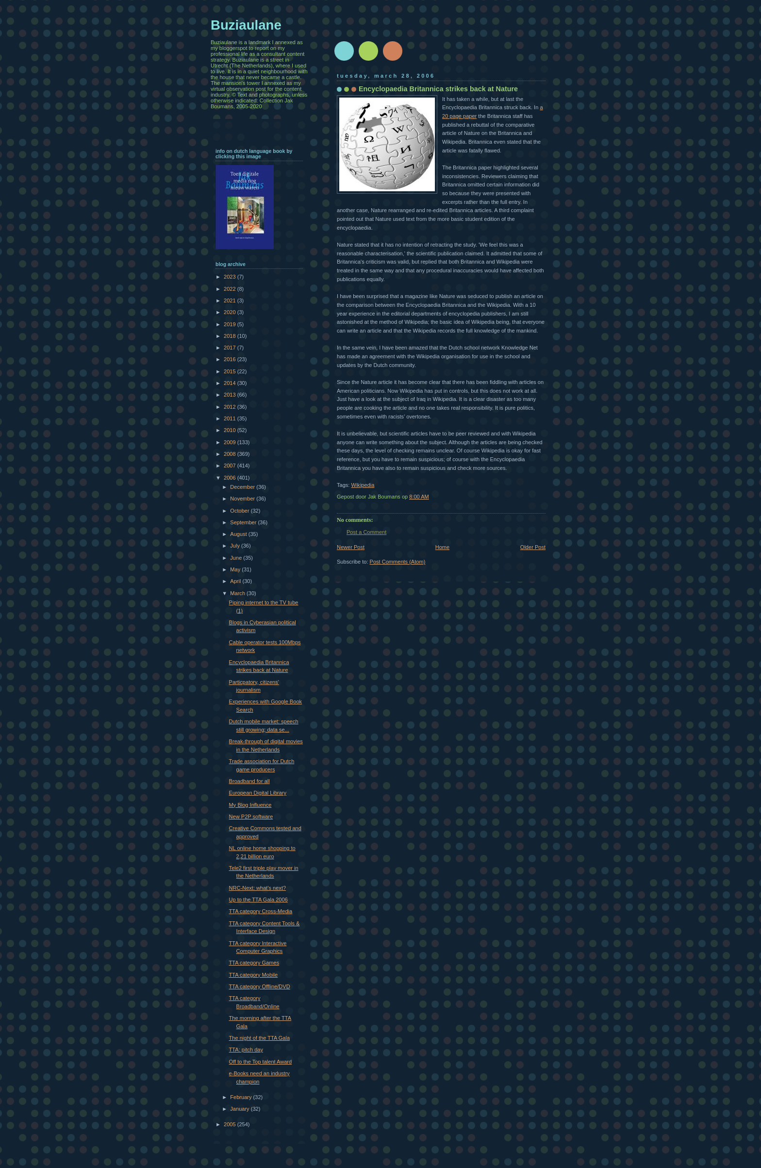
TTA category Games (254, 963)
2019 (230, 324)
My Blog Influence (250, 805)
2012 (230, 407)
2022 (230, 289)
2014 (230, 383)
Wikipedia (362, 485)
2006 (230, 478)
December (243, 487)
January (240, 1109)
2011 (230, 418)
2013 (230, 395)
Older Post (533, 547)
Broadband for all (249, 781)
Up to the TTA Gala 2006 (258, 899)
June (236, 558)
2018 (230, 336)
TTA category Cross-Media (261, 911)
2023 (230, 277)
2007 (230, 465)
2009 (230, 442)
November (243, 498)
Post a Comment (366, 532)
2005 (230, 1124)
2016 (230, 359)
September (244, 522)
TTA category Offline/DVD (259, 986)
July (235, 546)
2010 (230, 430)
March (238, 593)
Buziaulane (246, 25)
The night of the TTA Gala (259, 1038)
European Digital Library (258, 793)
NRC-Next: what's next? (257, 888)
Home (442, 547)
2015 (230, 371)
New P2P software (251, 816)
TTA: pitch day (246, 1049)
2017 (230, 347)
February (241, 1097)
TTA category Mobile (253, 975)
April (236, 581)
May (236, 569)
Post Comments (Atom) (398, 562)
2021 (230, 300)
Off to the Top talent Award (260, 1062)
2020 (230, 312)
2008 (230, 454)
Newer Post (350, 547)
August (239, 534)
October (240, 511)
